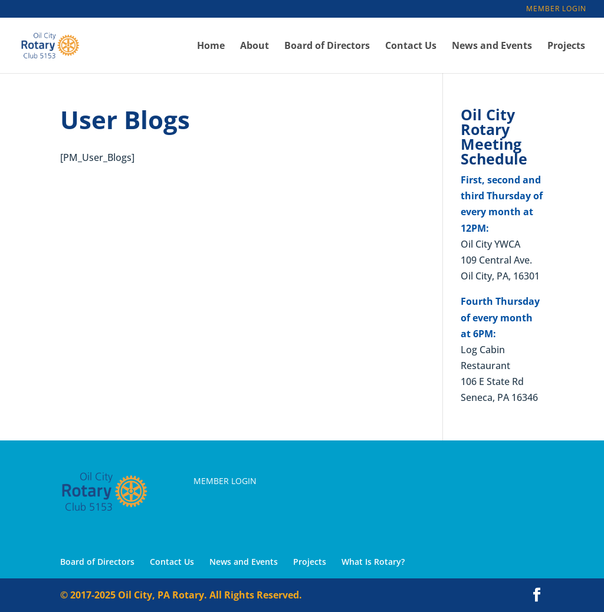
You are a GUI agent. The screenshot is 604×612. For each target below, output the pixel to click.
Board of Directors (327, 46)
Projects (566, 46)
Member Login (556, 9)
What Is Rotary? (373, 561)
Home (211, 46)
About (254, 46)
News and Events (492, 46)
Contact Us (410, 46)
